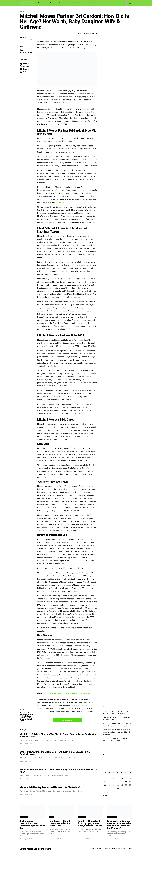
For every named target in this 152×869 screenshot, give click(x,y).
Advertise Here (90, 3)
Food (75, 3)
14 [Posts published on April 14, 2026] (109, 782)
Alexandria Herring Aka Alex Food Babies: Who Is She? (68, 693)
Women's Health (112, 817)
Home (40, 3)
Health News (60, 3)
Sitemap (123, 848)
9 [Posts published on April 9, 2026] (117, 779)
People (23, 11)
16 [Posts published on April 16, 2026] (117, 782)
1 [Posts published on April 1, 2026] (113, 775)
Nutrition (69, 3)
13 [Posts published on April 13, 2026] (105, 782)
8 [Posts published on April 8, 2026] (113, 779)
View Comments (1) (67, 720)
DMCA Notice (106, 848)
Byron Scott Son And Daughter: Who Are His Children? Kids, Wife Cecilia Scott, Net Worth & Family (26, 717)
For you (80, 3)
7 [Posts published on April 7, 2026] (109, 779)
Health (45, 3)
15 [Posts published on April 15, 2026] (113, 782)
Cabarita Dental (60, 202)
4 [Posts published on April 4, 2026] (125, 775)
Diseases (53, 3)
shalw (21, 50)
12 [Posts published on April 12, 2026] (130, 779)
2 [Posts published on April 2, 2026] (117, 775)
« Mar (105, 796)
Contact (130, 848)
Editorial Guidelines (95, 848)
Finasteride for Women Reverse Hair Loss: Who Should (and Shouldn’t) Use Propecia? (117, 732)
